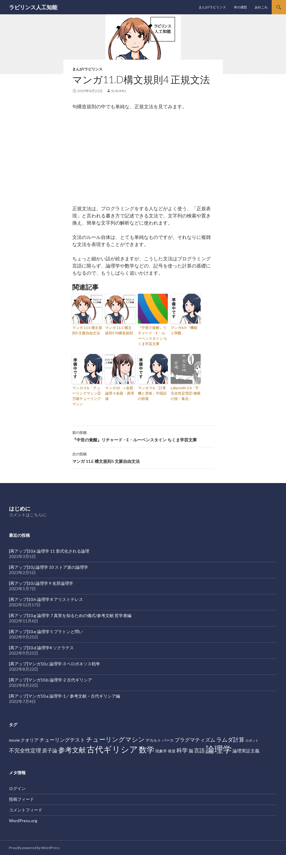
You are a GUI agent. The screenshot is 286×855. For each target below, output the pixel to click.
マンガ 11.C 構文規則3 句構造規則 (119, 330)
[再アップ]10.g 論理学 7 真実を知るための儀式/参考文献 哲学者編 (70, 615)
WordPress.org (23, 820)
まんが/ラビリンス (212, 7)
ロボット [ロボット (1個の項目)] (252, 740)
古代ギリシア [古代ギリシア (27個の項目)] (112, 749)
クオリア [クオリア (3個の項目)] (30, 740)
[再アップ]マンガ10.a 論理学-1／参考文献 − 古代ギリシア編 (64, 695)
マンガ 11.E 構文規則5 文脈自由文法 (87, 330)
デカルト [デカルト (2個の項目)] (153, 740)
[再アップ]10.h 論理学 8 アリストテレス (46, 599)
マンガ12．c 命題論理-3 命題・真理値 (119, 393)
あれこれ (261, 7)
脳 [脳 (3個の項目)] (191, 750)
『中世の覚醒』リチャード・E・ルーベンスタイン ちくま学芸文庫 (152, 335)
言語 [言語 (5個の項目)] (199, 750)
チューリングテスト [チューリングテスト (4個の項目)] (62, 740)
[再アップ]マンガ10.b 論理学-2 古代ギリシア (50, 679)
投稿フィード (21, 799)
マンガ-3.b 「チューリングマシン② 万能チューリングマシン (86, 396)
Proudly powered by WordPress (34, 847)
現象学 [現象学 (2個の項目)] (161, 751)
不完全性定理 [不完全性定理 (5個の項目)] (25, 750)
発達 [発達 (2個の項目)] (172, 751)
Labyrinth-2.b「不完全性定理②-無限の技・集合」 (186, 393)
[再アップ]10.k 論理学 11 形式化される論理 (49, 550)
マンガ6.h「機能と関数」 (184, 330)
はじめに (19, 508)
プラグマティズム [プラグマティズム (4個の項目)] (195, 740)
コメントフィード (25, 809)
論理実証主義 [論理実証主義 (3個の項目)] (246, 750)
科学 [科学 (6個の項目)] (182, 750)
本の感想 (240, 7)
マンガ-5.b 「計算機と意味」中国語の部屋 (152, 393)
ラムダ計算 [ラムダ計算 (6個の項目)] (230, 739)
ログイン (17, 788)
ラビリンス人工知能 (33, 7)
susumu (118, 91)
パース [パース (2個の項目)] (168, 740)
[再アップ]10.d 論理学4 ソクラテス (41, 647)
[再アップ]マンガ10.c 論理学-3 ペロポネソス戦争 (54, 663)
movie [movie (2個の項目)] (14, 740)
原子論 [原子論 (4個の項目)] (49, 750)
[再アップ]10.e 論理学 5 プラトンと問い (46, 631)
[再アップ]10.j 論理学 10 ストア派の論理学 (48, 567)
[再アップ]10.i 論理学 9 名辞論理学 (41, 583)
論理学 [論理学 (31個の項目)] (219, 749)
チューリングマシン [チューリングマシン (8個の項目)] (115, 739)
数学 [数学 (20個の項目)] (146, 749)
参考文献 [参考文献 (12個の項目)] (72, 750)
